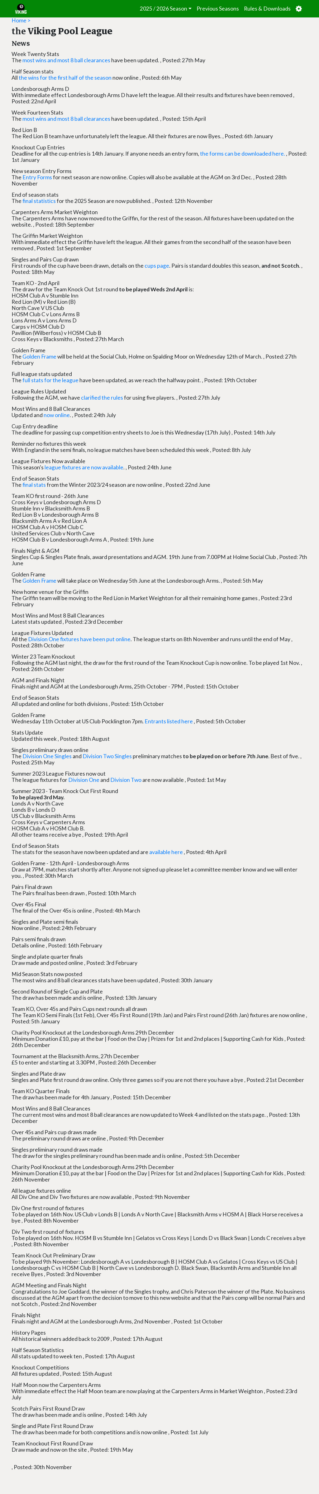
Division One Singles (47, 756)
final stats (34, 485)
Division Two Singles (107, 756)
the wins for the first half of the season (65, 77)
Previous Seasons (218, 8)
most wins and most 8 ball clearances (66, 60)
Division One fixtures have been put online (79, 639)
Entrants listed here (169, 721)
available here (166, 852)
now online (57, 415)
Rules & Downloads (267, 8)
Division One (83, 780)
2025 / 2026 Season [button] (163, 8)
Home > (21, 20)
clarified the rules (102, 397)
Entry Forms (37, 177)
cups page (157, 265)
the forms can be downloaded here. (242, 153)
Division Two (125, 780)
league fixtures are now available (84, 467)
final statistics (39, 201)
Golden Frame (39, 356)
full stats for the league (50, 380)
